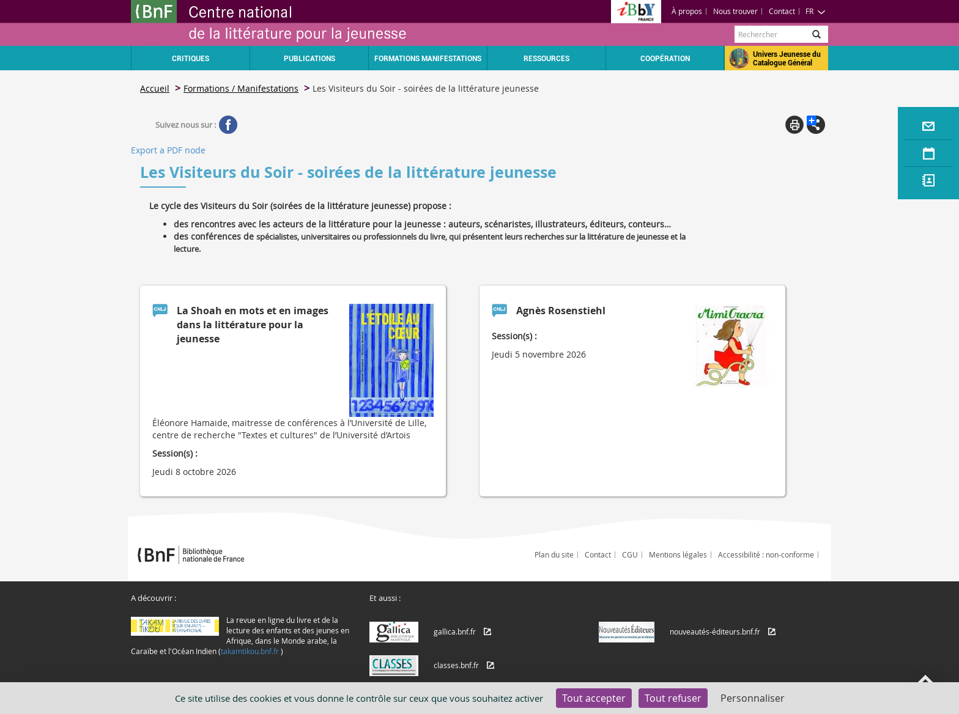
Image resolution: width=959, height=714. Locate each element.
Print (794, 125)
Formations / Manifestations (240, 88)
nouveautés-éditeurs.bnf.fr (715, 631)
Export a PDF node (168, 150)
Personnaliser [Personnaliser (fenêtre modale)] (752, 698)
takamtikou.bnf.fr (250, 651)
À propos (687, 11)
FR (815, 11)
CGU (630, 554)
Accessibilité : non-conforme (766, 554)
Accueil (154, 88)
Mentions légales (678, 554)
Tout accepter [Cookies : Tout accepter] (594, 698)
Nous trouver (735, 11)
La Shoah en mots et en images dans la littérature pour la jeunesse (252, 324)
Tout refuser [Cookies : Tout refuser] (673, 698)
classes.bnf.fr (456, 665)
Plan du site (554, 554)
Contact (782, 11)
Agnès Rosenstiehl (560, 310)
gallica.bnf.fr (455, 631)
